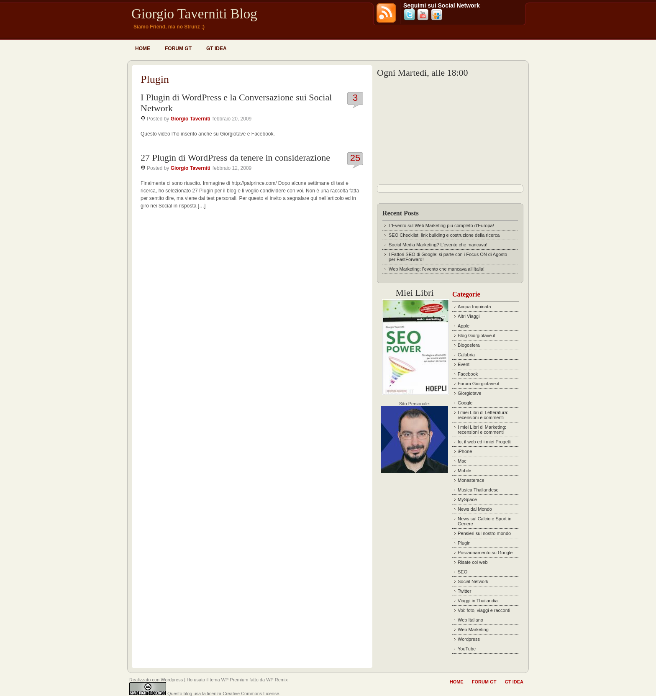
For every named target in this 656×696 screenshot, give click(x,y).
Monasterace (471, 480)
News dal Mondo (475, 509)
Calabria (466, 354)
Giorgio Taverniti (190, 119)
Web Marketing (473, 629)
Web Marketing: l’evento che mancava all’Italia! (436, 268)
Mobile (464, 470)
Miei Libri (414, 292)
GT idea (216, 48)
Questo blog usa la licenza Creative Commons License (223, 693)
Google (465, 402)
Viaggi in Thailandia (478, 600)
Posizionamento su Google (485, 552)
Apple (463, 325)
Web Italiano (470, 619)
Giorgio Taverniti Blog (194, 13)
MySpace (467, 499)
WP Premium (235, 679)
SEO (462, 571)
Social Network (473, 581)
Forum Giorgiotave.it (479, 383)
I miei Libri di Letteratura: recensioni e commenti (483, 415)
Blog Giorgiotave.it (476, 335)
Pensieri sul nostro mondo (484, 533)
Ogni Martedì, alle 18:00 (422, 72)
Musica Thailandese (478, 489)
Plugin (464, 542)
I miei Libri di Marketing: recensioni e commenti (482, 430)
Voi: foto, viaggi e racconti (484, 610)
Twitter (464, 591)
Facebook (468, 373)
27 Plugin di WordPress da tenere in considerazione (235, 157)
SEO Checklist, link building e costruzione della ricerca (444, 235)
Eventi (464, 364)
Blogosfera (469, 345)
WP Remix (277, 679)
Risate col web (473, 562)
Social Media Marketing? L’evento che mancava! (438, 244)
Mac (462, 460)
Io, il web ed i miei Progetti (484, 441)
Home (142, 48)
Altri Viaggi (468, 316)
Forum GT (178, 48)
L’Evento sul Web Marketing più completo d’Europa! (441, 225)
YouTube (467, 648)
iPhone (465, 451)
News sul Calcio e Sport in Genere (484, 521)
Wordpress (469, 639)
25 (355, 158)
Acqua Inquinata (474, 306)
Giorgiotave (469, 393)
